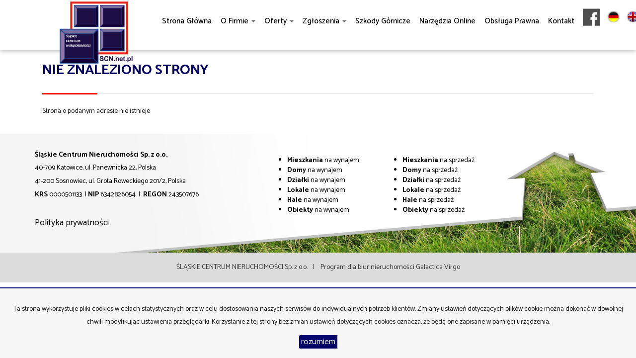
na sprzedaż (438, 160)
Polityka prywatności (72, 222)
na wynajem (323, 160)
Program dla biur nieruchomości (368, 267)
